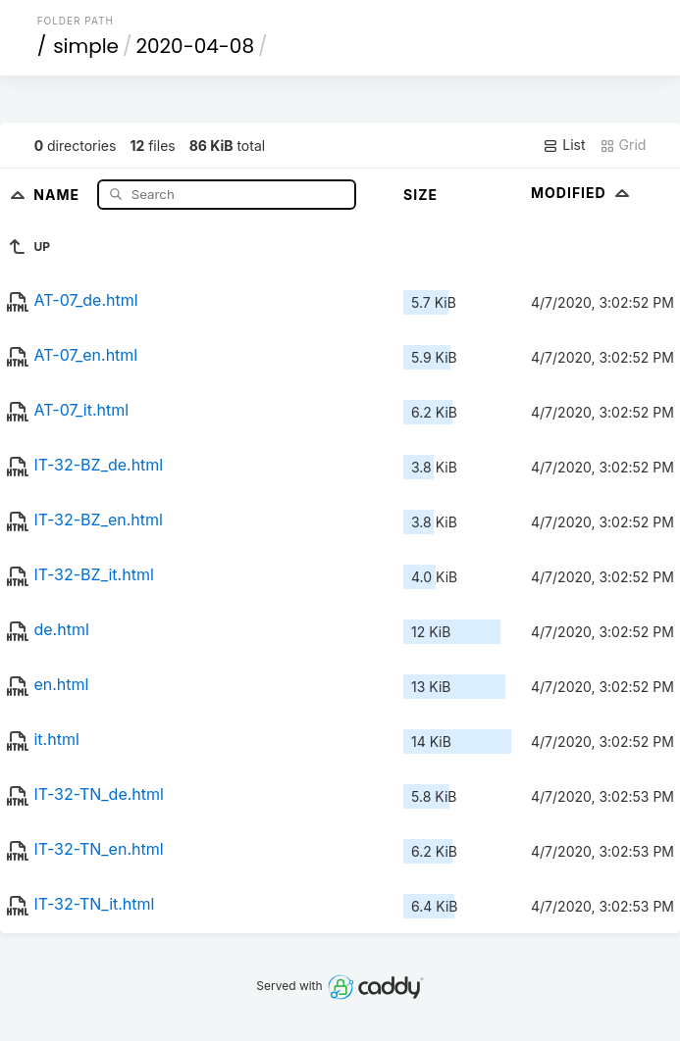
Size (420, 194)
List (564, 145)
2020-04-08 (195, 46)
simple (86, 46)
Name (58, 193)
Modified (582, 192)
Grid (623, 145)
